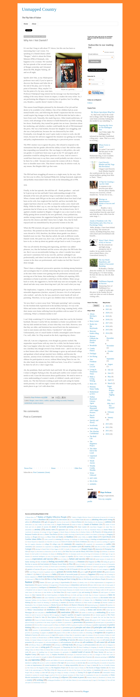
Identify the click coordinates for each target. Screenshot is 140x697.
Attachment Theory (95, 529)
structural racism (60, 657)
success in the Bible (107, 660)
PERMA (60, 622)
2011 (107, 431)
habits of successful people (69, 574)
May (109, 377)
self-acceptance (39, 642)
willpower (64, 677)
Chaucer (112, 539)
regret (54, 635)
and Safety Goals (49, 524)
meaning (35, 607)
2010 (107, 434)
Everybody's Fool (108, 556)
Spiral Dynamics (55, 652)
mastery (102, 605)
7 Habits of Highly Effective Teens (81, 517)
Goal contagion (103, 569)
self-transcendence (90, 645)
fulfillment (80, 566)
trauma (106, 670)
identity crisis (83, 582)
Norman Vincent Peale (66, 617)
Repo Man (69, 635)
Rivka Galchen (54, 637)
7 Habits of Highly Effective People (51, 517)
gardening (111, 566)
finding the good (108, 562)
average (44, 532)
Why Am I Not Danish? (111, 406)
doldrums (104, 551)
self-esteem (47, 645)
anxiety (37, 529)
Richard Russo (43, 637)
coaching (104, 542)
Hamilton (83, 574)
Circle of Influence (81, 542)
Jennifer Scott (79, 590)
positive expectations (100, 625)
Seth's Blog (94, 428)
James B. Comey (42, 590)
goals (112, 569)
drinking (59, 554)
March (110, 383)
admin (87, 519)
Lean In (80, 597)
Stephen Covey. (44, 654)
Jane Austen (53, 590)
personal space (100, 622)
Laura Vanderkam (50, 597)
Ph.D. (41, 625)
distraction (48, 551)
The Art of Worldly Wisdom (107, 665)
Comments (93, 84)
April (110, 380)
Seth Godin (35, 647)
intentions (52, 587)
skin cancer (64, 650)
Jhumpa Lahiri (100, 590)
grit (87, 572)
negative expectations (83, 615)
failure (65, 559)
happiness (91, 574)
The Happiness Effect (42, 668)
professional (57, 630)
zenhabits (93, 484)
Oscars (37, 620)
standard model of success (81, 652)
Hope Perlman (105, 492)
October (110, 351)
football (90, 564)
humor (28, 582)
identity (75, 582)
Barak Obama (65, 532)
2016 (107, 326)
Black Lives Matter (91, 534)
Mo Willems (73, 610)
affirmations (36, 522)
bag (50, 532)
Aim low (58, 522)
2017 (107, 323)
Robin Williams (89, 637)
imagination (109, 582)
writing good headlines (53, 680)
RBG (68, 632)
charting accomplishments (99, 539)
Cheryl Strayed (31, 542)
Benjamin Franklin (31, 534)
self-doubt (111, 642)
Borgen (32, 400)
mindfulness (51, 610)
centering (58, 539)
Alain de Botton (76, 522)
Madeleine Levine (101, 600)
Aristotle (70, 529)
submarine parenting (100, 657)
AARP (34, 519)
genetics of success (34, 569)
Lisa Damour (43, 600)
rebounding (89, 632)
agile (45, 522)
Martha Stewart (56, 605)
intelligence (42, 587)
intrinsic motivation (105, 587)
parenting (76, 620)
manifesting (54, 602)
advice (27, 522)
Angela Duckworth (63, 524)
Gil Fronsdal (74, 569)
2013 (107, 424)
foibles (83, 564)
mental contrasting (91, 607)
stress (50, 657)
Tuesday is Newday (69, 672)
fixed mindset (44, 564)
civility (92, 542)
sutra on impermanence (34, 665)
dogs (97, 551)
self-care (77, 642)
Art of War (84, 529)
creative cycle (76, 546)
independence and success (79, 585)
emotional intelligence (38, 556)
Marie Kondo (88, 602)
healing (111, 574)
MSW (77, 612)
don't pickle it (36, 554)
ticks (70, 670)
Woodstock (102, 677)
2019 (107, 316)
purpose (51, 632)
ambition (108, 522)
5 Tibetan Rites (29, 517)
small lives (78, 650)
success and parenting (66, 660)
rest (96, 635)
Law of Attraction (63, 597)
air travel (66, 522)
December (110, 338)
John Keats (38, 592)
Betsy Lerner (94, 321)
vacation (34, 675)
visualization (89, 675)
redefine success (45, 635)
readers (81, 632)
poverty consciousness (41, 627)
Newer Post (28, 468)
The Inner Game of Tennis (76, 668)
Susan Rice (111, 663)
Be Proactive (97, 532)
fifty (98, 562)
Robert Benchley (67, 637)
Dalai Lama (105, 546)
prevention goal (68, 627)
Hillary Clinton (110, 577)
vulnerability (104, 675)
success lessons (70, 663)
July (109, 370)
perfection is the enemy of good (46, 622)
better (41, 534)
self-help (57, 645)
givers (94, 569)
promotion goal (91, 630)
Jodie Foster (28, 592)
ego (112, 554)
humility (110, 579)
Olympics (87, 617)
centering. (66, 539)
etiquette (88, 556)
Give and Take (85, 569)
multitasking (101, 612)
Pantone (67, 620)
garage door (102, 566)
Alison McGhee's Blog (93, 316)
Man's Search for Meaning (41, 602)
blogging (110, 534)
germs (44, 569)
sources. (34, 652)
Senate (27, 647)
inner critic (102, 585)
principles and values (82, 627)
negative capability (67, 615)
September (110, 359)
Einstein (27, 556)
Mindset (62, 610)
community (68, 544)
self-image (79, 645)
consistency (28, 546)
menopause (62, 607)
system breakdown (51, 665)
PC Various (102, 620)
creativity (87, 546)
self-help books (67, 645)
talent (82, 665)
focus (77, 564)
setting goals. (56, 647)
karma (62, 595)
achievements (62, 519)
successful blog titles (94, 663)
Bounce (42, 537)
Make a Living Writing (92, 379)
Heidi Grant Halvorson (65, 577)
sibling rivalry (29, 650)
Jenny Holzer (89, 590)
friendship (63, 566)
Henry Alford (89, 577)
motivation (65, 612)
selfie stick (102, 645)
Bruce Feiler (51, 537)
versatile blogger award (46, 675)
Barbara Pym (75, 532)
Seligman (110, 645)
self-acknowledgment (52, 642)
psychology (36, 632)
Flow (71, 564)
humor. (42, 582)
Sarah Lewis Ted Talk (50, 640)
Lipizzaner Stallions (31, 600)
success (35, 659)
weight (47, 677)
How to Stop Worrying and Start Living (61, 579)
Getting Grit (63, 569)
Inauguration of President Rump (60, 585)
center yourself (48, 539)
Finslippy (93, 353)
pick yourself (48, 625)
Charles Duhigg (84, 539)
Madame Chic (89, 600)
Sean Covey (96, 640)
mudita (84, 612)
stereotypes (70, 654)
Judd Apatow (104, 592)
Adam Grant (79, 519)
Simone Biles (50, 650)
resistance (90, 635)
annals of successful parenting (63, 527)
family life (110, 559)
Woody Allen (111, 677)
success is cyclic (44, 663)
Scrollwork (93, 425)
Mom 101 (93, 384)
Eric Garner (79, 556)
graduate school (50, 572)
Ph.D (35, 625)
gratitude (60, 572)
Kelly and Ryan (77, 595)
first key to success (31, 564)
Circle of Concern (66, 542)
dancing (37, 549)
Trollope (37, 672)
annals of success (42, 527)
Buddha (61, 537)
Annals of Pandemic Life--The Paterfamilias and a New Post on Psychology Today (101, 223)
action (71, 519)
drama (52, 554)
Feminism (70, 400)
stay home (110, 652)
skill (57, 650)
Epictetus (56, 556)
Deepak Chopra (86, 549)
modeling (82, 610)
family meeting (30, 562)
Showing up (109, 647)
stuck (69, 657)
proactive (35, 630)
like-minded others (106, 597)
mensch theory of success (75, 607)
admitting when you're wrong (102, 519)
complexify (89, 544)
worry (29, 680)
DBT (62, 549)
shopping (93, 647)
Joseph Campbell (72, 592)
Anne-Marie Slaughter (96, 527)
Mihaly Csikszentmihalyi (35, 610)
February (111, 412)
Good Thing (32, 572)
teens (94, 665)
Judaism (95, 592)
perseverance (78, 622)
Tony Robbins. (87, 670)
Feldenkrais (71, 562)
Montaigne (28, 612)
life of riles (93, 481)
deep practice (75, 549)
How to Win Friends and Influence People (91, 579)
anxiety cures (50, 529)
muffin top (91, 612)
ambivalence (28, 524)
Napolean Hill (48, 615)
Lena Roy (88, 597)
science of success (84, 640)
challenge (74, 539)
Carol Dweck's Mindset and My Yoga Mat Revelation (106, 164)
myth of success (36, 615)
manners (63, 602)
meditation (52, 607)
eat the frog (86, 554)
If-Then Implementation (96, 582)
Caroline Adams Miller (33, 539)
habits (54, 574)
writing (40, 680)
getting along (52, 569)
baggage (55, 532)
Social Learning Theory (102, 650)
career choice (39, 400)
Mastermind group (92, 605)
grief (81, 572)
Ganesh (95, 566)
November (110, 346)
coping (56, 546)
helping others (79, 577)
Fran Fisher (39, 566)
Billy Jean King (69, 534)
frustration (71, 566)
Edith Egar (105, 554)
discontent (40, 551)
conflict (46, 400)
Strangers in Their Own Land (104, 654)
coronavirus (64, 546)
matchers (110, 605)
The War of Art (49, 670)
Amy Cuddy (38, 524)
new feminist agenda (99, 615)
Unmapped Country (39, 9)
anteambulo (28, 529)
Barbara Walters (85, 532)
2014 (107, 333)
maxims (27, 607)
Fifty (109, 400)
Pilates (57, 625)
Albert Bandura (88, 522)
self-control (100, 642)
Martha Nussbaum (43, 605)
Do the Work (57, 551)
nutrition (79, 617)
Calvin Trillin (81, 537)
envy (49, 556)
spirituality (66, 652)
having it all (102, 574)
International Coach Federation (88, 587)
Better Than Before (51, 534)
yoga (94, 680)
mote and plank (39, 612)
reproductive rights (80, 635)
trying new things (56, 672)
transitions (97, 670)
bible (61, 534)
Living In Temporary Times (93, 372)
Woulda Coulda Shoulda (92, 468)
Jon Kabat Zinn (59, 592)
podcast (74, 625)
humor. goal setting (52, 582)
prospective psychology (106, 630)
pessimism (28, 625)
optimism (28, 620)
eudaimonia (96, 556)
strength (44, 657)
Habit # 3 (39, 574)
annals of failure (76, 524)
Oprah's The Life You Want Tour (103, 617)
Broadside (93, 345)
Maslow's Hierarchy (78, 605)
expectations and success (42, 559)
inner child (93, 585)
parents (87, 620)
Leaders (73, 597)
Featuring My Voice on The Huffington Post (106, 127)
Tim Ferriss (77, 670)
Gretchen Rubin (71, 572)
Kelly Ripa (88, 595)
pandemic (59, 620)
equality (52, 400)
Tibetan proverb (61, 670)
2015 (107, 330)
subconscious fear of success (83, 657)
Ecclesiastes (96, 554)
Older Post (78, 468)
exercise (27, 559)
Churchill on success (53, 542)
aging (52, 522)
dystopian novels (76, 554)
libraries (95, 597)
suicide (104, 663)
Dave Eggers (55, 549)
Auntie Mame (108, 529)
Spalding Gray (43, 652)
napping (56, 615)
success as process (94, 660)
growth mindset (96, 572)
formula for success (100, 564)
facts (59, 559)
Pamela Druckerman (47, 620)
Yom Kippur (101, 680)
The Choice (30, 668)
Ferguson (91, 562)
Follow (90, 103)
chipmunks (41, 542)
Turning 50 (81, 672)
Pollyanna (88, 625)
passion (94, 620)
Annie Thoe (109, 527)
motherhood (28, 403)
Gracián (41, 572)
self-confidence (88, 642)
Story (91, 654)
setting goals (45, 647)
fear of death (42, 562)
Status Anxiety (99, 652)
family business (100, 559)
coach (98, 542)
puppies (44, 632)
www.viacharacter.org (84, 680)
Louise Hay (58, 600)
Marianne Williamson (75, 602)
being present (108, 532)
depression (98, 549)
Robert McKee (78, 637)
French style (54, 566)
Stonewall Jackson (81, 654)
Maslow (66, 605)
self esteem (106, 640)
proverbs (27, 632)
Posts (91, 80)
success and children (52, 660)
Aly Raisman (99, 522)
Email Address (100, 54)
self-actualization (65, 642)
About (34, 24)
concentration (99, 544)
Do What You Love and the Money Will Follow (78, 551)
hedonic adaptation (30, 577)
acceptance (52, 519)
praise (51, 627)
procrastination (45, 630)
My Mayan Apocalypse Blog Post (103, 112)
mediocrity (43, 607)
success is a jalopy (31, 663)
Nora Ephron (52, 617)
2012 (107, 427)
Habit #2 (47, 574)
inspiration (34, 587)
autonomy (36, 532)
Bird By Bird (80, 534)
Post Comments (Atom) (41, 472)
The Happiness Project (93, 444)
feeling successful (61, 400)
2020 (107, 313)
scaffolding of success (67, 640)
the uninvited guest (36, 670)
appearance (61, 529)
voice (97, 675)
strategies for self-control (32, 657)
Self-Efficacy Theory (34, 645)
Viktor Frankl (79, 675)
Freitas (46, 566)
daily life (97, 546)
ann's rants (93, 478)
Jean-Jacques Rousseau (66, 590)
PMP (68, 625)
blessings (102, 534)
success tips (81, 663)
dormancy (45, 554)
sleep (71, 650)
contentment (38, 546)
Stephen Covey (30, 654)
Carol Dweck (106, 537)
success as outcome (80, 660)
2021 (107, 309)
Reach (74, 632)
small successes (88, 650)
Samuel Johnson (37, 640)
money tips (109, 610)
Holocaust (30, 579)
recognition (99, 632)
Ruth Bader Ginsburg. (103, 637)
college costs (56, 544)
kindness (39, 597)
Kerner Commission (100, 595)
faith (91, 559)
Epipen (63, 556)
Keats (68, 595)
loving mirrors (70, 600)
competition (79, 544)
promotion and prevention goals (73, 630)
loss (50, 600)
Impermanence (30, 585)
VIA (56, 675)
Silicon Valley (40, 650)
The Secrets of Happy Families (96, 668)
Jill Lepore (110, 590)
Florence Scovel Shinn (59, 564)
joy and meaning (84, 592)
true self (45, 672)
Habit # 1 (30, 574)
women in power (38, 403)
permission (68, 622)
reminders (61, 635)
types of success (94, 672)
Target (88, 665)
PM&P (63, 625)
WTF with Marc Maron (69, 680)
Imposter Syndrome (42, 585)
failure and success (77, 559)
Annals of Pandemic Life (93, 524)
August (110, 364)
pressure (58, 627)
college (47, 544)
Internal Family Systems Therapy (68, 587)
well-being (55, 677)
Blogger (86, 691)
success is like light (57, 663)
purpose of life (61, 632)
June (109, 373)
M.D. (80, 600)
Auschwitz (28, 532)
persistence (89, 622)
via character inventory (66, 675)
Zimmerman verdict (39, 682)
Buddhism (70, 537)
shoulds (101, 647)
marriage (97, 602)
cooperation (48, 546)
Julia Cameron (36, 595)
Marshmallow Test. (30, 605)
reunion (34, 637)
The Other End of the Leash (93, 451)
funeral (88, 566)
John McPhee (47, 592)
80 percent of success (100, 517)
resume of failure (105, 635)
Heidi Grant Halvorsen (46, 577)
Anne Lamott (82, 527)
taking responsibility (71, 665)
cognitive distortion (36, 544)
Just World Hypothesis (51, 595)
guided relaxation (110, 572)
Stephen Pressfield (58, 654)
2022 (107, 306)
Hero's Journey (99, 577)
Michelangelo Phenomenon (107, 607)
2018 (107, 319)
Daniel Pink (45, 549)
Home (26, 24)
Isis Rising (93, 356)
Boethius (27, 537)
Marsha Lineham (108, 602)
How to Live (39, 579)
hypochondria (65, 582)
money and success (95, 610)
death (67, 549)
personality (110, 622)
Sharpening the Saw (69, 647)
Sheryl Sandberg (83, 647)
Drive (66, 554)
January (110, 417)
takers (61, 665)
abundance (42, 519)
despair (33, 551)
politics (81, 625)
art (77, 529)
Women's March (91, 677)
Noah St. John (40, 617)
